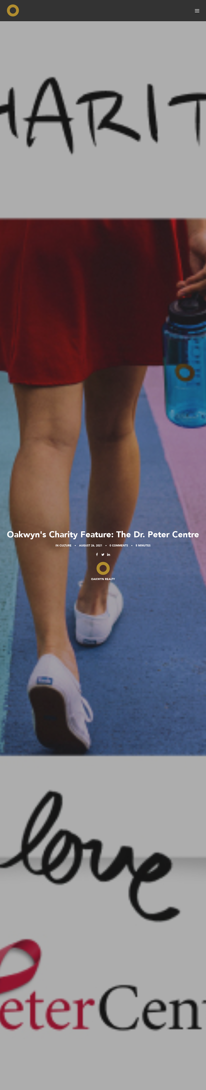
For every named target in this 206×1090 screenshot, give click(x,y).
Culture (65, 545)
